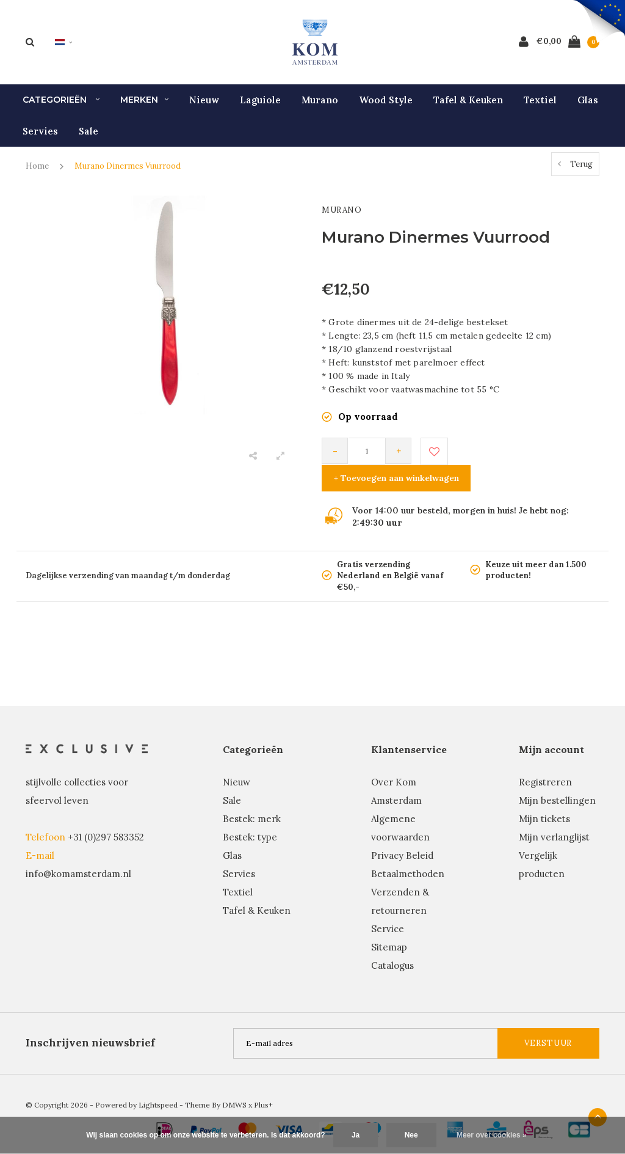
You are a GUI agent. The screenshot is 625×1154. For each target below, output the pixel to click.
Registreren (545, 763)
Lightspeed (158, 1085)
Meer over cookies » (492, 1135)
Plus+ (263, 1085)
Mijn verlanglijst (554, 818)
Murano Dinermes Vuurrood (127, 174)
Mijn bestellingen (557, 781)
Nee (411, 1135)
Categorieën (61, 107)
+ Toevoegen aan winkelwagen (527, 459)
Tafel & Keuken (468, 107)
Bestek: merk (252, 800)
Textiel (540, 107)
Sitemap (389, 928)
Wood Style (386, 107)
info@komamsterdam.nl (78, 855)
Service (387, 910)
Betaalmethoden (407, 855)
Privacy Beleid (402, 836)
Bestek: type (250, 818)
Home (37, 174)
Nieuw (204, 107)
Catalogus (392, 946)
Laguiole (260, 107)
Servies (40, 138)
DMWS (234, 1085)
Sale (88, 138)
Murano (320, 107)
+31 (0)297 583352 (106, 818)
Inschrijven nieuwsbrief (90, 1024)
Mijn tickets (544, 800)
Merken (144, 107)
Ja (355, 1135)
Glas (587, 107)
